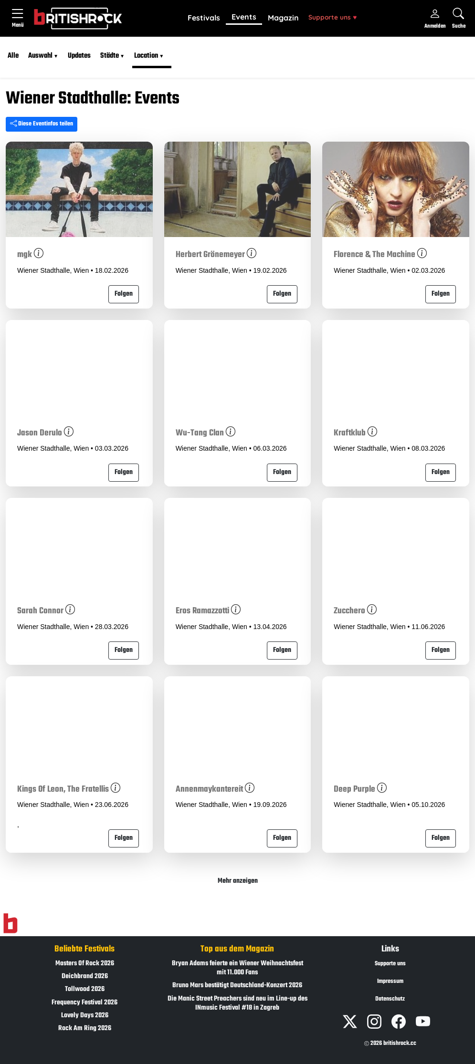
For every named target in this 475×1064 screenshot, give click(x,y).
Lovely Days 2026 (84, 1015)
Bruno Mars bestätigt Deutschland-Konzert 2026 (237, 985)
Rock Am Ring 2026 (84, 1028)
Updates (79, 56)
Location (146, 56)
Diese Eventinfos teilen (41, 124)
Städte (109, 56)
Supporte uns (332, 17)
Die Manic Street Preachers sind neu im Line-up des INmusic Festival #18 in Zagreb (237, 1003)
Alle (13, 56)
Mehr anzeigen (238, 881)
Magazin (283, 17)
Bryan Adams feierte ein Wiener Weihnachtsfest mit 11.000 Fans (237, 968)
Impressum (390, 981)
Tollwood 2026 (85, 989)
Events (244, 16)
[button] (204, 18)
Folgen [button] (124, 294)
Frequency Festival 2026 (84, 1002)
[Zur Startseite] (10, 923)
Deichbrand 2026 (85, 976)
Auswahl (40, 56)
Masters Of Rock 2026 (84, 963)
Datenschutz (390, 999)
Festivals (204, 17)
